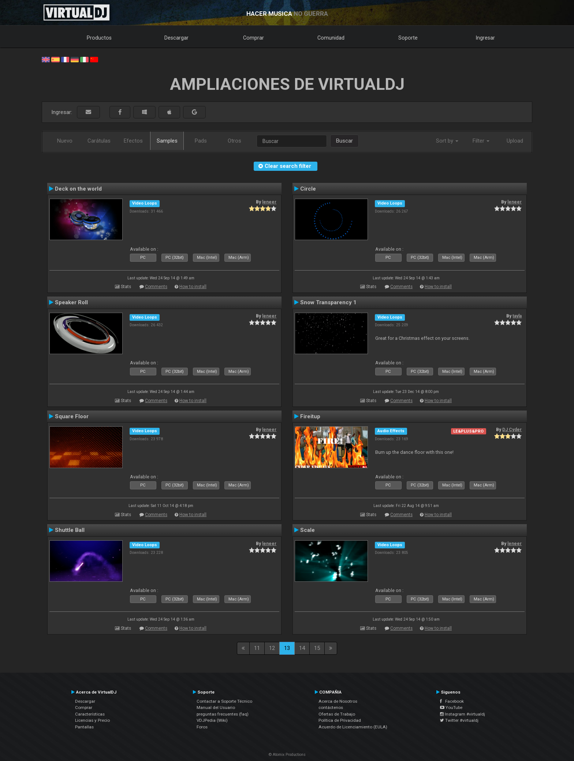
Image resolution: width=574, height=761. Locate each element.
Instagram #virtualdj (462, 714)
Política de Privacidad (339, 720)
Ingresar (485, 38)
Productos (99, 38)
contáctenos (330, 707)
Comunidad (330, 38)
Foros (202, 726)
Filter (481, 140)
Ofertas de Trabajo (336, 714)
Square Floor (72, 416)
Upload (515, 140)
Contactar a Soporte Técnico (224, 701)
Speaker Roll (71, 302)
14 (302, 648)
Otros (234, 140)
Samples (167, 140)
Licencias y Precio (92, 720)
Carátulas (99, 140)
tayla (517, 316)
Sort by (447, 140)
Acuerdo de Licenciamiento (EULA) (352, 726)
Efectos (133, 140)
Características (90, 714)
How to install (192, 286)
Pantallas (84, 726)
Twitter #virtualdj (459, 720)
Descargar (176, 38)
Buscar (344, 140)
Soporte (408, 38)
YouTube (451, 707)
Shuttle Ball (70, 530)
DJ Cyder (512, 429)
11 (257, 648)
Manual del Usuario (216, 707)
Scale (307, 530)
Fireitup (310, 416)
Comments (156, 286)
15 (317, 648)
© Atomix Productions (287, 754)
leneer (269, 202)
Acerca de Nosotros (337, 701)
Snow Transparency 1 (328, 302)
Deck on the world (78, 188)
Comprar (253, 38)
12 (272, 648)
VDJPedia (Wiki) (212, 720)
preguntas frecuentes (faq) (223, 714)
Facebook (452, 701)
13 (287, 648)
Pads (201, 140)
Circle (308, 188)
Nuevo (64, 140)
